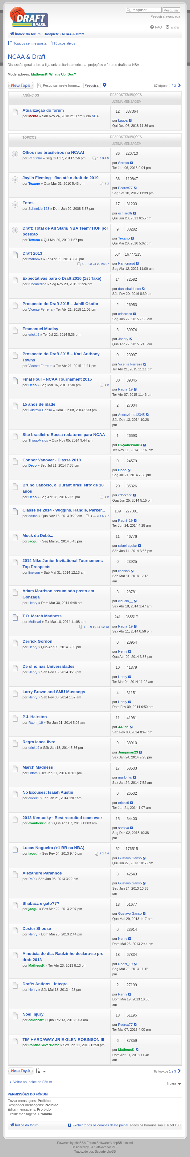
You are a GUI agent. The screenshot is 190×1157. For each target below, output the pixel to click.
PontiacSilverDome (43, 1045)
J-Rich (123, 727)
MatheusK (39, 74)
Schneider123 (38, 208)
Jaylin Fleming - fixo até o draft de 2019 (60, 177)
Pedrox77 (125, 188)
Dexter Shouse (37, 928)
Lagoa (123, 120)
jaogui (33, 541)
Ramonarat (126, 263)
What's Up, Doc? (62, 74)
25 (99, 264)
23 (90, 264)
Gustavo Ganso (40, 410)
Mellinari (34, 622)
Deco (32, 385)
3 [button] (175, 86)
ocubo (33, 516)
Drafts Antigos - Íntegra (45, 984)
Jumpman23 (128, 752)
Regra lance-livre (39, 742)
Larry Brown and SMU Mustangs (54, 691)
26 (103, 264)
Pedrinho (35, 158)
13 (107, 626)
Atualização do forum (43, 110)
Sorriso (123, 163)
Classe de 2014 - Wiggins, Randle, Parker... (64, 510)
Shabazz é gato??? (41, 903)
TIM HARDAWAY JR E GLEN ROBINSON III (63, 1039)
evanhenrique (39, 823)
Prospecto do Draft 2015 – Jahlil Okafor (60, 303)
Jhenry (123, 339)
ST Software (97, 1147)
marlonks (35, 259)
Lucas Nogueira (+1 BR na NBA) (53, 847)
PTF (115, 1147)
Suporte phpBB (105, 1151)
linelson (34, 572)
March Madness (38, 767)
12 (103, 626)
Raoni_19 (125, 389)
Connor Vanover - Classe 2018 (52, 460)
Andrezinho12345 (131, 415)
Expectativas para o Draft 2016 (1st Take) (62, 278)
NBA (95, 116)
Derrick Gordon (37, 641)
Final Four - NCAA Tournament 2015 (57, 379)
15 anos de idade (39, 404)
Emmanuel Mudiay (40, 328)
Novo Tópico (21, 85)
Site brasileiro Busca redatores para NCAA (64, 434)
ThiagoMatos (38, 440)
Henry (32, 603)
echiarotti (125, 213)
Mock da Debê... (38, 535)
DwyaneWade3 (130, 445)
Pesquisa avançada (165, 16)
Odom (33, 773)
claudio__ (125, 601)
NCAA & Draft (26, 56)
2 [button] (172, 86)
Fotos (28, 203)
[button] (179, 86)
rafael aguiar (127, 545)
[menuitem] (156, 27)
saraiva (123, 828)
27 (107, 264)
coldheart (36, 1020)
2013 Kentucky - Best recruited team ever (62, 817)
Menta (33, 116)
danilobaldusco (129, 289)
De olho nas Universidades (49, 666)
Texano (34, 183)
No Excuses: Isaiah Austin (48, 792)
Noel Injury (33, 1014)
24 (94, 264)
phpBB (79, 1143)
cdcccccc (125, 314)
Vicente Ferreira (40, 309)
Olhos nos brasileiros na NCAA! (53, 152)
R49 (31, 879)
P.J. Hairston (35, 716)
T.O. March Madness (42, 616)
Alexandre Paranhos (42, 873)
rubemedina (37, 284)
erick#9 (33, 334)
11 (99, 626)
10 (94, 626)
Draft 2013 (32, 253)
